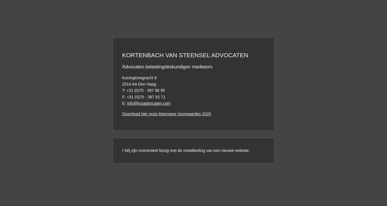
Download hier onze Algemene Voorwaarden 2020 (166, 114)
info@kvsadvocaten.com (149, 103)
